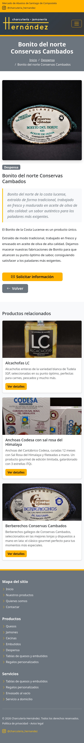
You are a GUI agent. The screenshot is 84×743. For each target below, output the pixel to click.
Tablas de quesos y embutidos (24, 656)
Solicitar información (32, 276)
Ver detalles (16, 386)
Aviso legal (36, 723)
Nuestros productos (17, 595)
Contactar (10, 607)
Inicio (33, 60)
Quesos (9, 626)
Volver (15, 288)
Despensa (48, 60)
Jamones (10, 632)
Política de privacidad (15, 723)
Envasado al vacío (16, 693)
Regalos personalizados (20, 662)
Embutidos (11, 644)
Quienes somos (14, 601)
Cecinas (9, 638)
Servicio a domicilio (17, 699)
